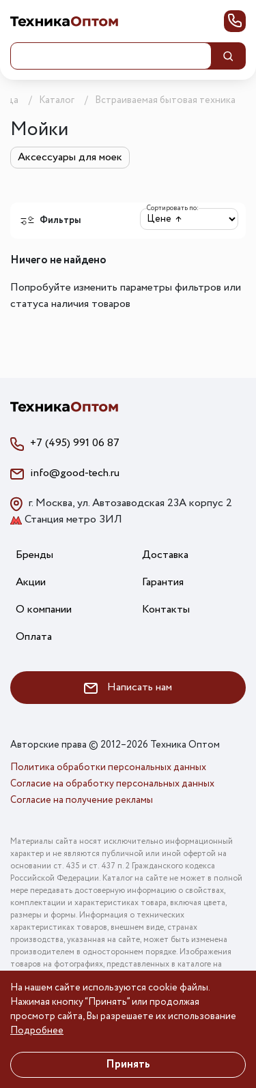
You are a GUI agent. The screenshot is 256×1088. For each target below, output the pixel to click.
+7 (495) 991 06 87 (74, 443)
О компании (44, 609)
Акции (31, 582)
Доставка (165, 555)
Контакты (166, 609)
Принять (128, 1064)
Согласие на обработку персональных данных (112, 784)
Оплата (34, 637)
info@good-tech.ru (74, 473)
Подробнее (36, 1031)
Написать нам (128, 687)
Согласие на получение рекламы (81, 800)
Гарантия (163, 582)
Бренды (34, 555)
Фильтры (50, 220)
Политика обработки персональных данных (108, 767)
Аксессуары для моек (70, 157)
